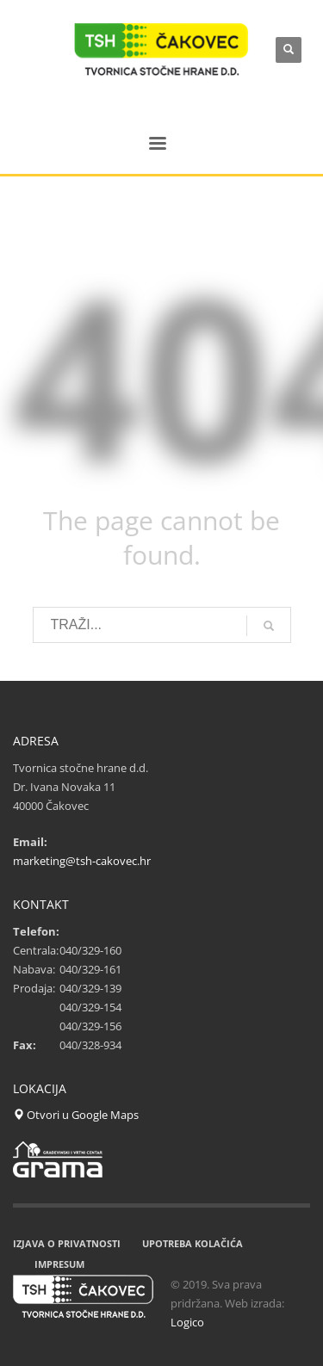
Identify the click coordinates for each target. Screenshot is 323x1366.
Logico (187, 1322)
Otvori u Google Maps (76, 1114)
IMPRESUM (59, 1264)
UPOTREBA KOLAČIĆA (192, 1243)
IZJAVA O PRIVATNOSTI (67, 1243)
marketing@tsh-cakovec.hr (82, 860)
